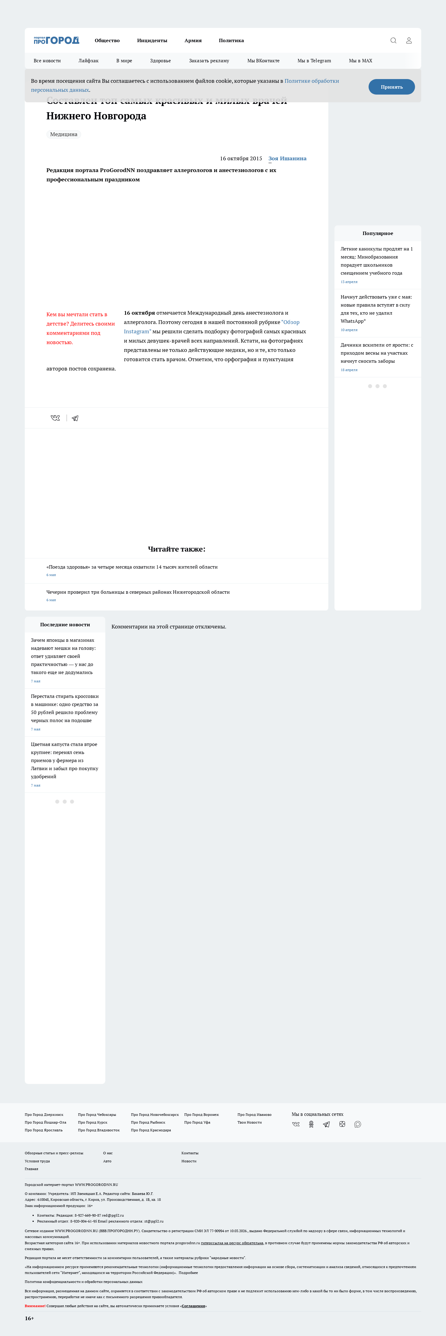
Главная (31, 1168)
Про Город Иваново (255, 1114)
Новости (188, 1161)
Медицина (63, 134)
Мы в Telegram (314, 61)
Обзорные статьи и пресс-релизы (54, 1153)
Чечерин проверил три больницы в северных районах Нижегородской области (176, 596)
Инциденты (152, 40)
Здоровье (160, 61)
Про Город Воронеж (201, 1114)
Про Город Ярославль (44, 1130)
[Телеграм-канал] (326, 1124)
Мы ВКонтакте (263, 61)
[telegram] (77, 418)
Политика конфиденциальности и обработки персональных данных (83, 1281)
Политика (231, 40)
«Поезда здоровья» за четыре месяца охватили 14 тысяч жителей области (176, 571)
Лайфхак (88, 61)
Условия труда (37, 1161)
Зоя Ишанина (288, 158)
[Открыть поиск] (393, 40)
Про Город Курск (92, 1122)
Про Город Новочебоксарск (155, 1114)
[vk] (55, 418)
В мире (124, 61)
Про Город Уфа (197, 1122)
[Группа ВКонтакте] (296, 1124)
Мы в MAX (360, 61)
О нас (108, 1153)
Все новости (47, 61)
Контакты (190, 1153)
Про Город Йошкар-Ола (45, 1122)
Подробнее (188, 1272)
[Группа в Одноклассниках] (311, 1124)
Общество (107, 40)
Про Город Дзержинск (44, 1114)
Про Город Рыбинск (148, 1122)
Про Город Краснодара (151, 1130)
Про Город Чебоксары (97, 1114)
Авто (107, 1161)
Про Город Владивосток (99, 1130)
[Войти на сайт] (409, 40)
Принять (392, 87)
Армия (193, 40)
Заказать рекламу (209, 61)
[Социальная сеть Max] (357, 1124)
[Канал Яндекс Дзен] (342, 1124)
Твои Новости (250, 1122)
